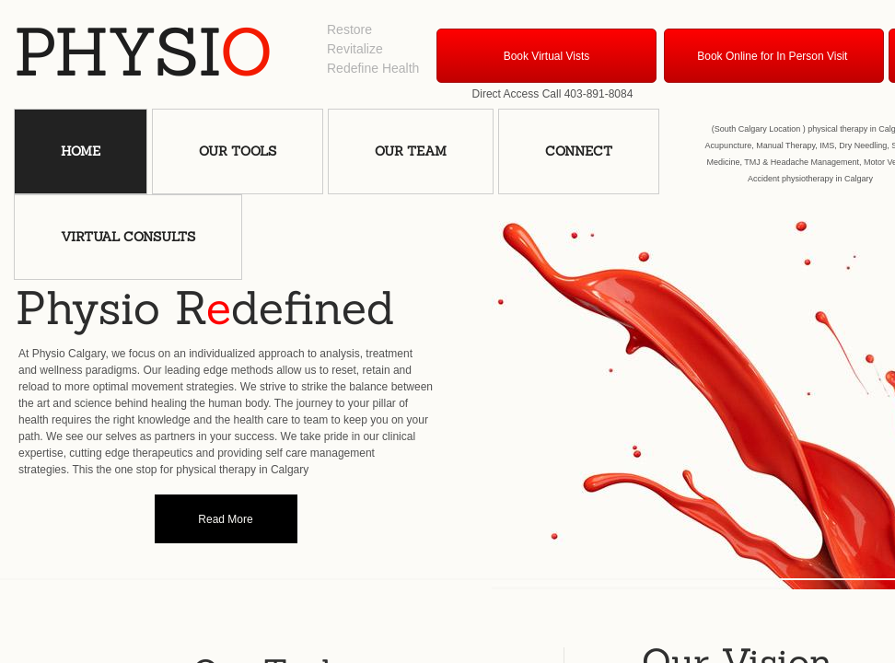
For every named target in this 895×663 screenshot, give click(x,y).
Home (80, 151)
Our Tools (237, 151)
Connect (578, 151)
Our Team (411, 151)
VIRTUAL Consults (128, 236)
